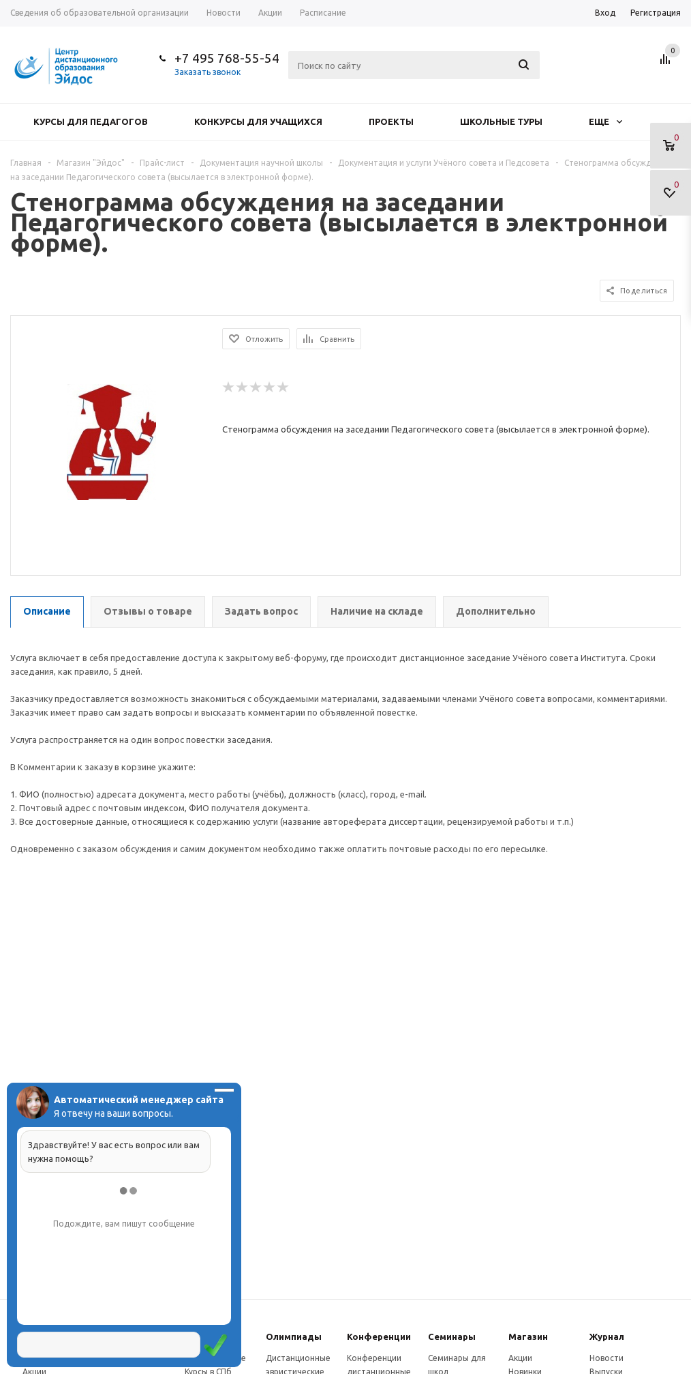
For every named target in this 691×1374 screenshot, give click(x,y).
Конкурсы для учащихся (258, 121)
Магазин (528, 1336)
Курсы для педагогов (90, 121)
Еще (605, 121)
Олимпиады (294, 1336)
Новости (606, 1358)
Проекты (391, 121)
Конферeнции (379, 1336)
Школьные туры (501, 121)
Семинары (452, 1336)
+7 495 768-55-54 (226, 57)
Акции (520, 1358)
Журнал (606, 1336)
